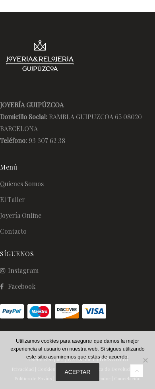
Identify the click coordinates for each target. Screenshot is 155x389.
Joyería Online (20, 215)
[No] (145, 360)
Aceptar (77, 372)
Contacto (13, 231)
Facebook (21, 286)
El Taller (12, 199)
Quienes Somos (22, 183)
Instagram (23, 270)
